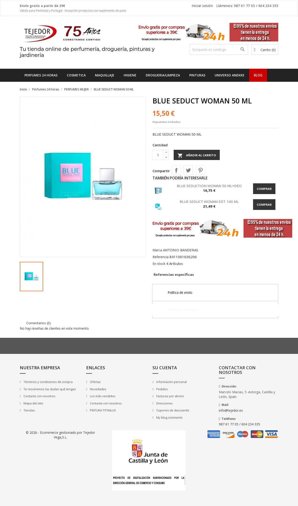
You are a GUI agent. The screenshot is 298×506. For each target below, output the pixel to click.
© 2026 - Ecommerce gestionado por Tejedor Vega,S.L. (60, 434)
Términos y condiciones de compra (48, 382)
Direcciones (164, 403)
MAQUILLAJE (104, 75)
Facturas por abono (170, 396)
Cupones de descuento (172, 410)
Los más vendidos (102, 396)
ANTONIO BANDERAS (180, 250)
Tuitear (188, 170)
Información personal (171, 382)
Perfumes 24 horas (41, 75)
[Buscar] (219, 49)
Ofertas (95, 382)
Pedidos (162, 389)
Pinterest (200, 170)
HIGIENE (130, 75)
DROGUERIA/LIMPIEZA (163, 75)
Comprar (264, 189)
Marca (157, 250)
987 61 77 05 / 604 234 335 (239, 424)
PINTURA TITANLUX (102, 410)
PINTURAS (197, 75)
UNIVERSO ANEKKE (229, 75)
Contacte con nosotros (39, 396)
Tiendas (29, 410)
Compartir (176, 170)
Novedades (97, 389)
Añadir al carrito (196, 155)
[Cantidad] (158, 155)
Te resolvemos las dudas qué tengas (49, 389)
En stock (158, 263)
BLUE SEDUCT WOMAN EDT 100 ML (209, 201)
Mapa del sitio (33, 403)
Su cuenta (164, 367)
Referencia (160, 257)
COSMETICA (76, 75)
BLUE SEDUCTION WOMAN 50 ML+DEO (209, 185)
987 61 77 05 (244, 5)
